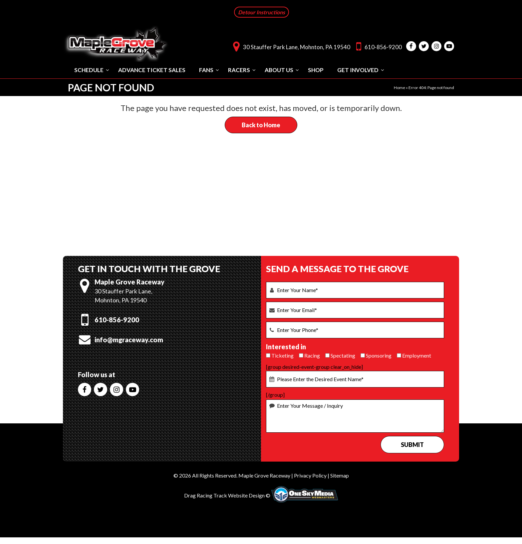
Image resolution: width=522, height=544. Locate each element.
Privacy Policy (310, 475)
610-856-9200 (377, 46)
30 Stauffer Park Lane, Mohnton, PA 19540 (290, 46)
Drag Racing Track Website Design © (227, 495)
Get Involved (358, 69)
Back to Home (261, 124)
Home (399, 87)
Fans (206, 69)
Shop (316, 69)
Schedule (89, 69)
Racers (239, 69)
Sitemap (339, 475)
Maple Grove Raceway (264, 475)
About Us (279, 69)
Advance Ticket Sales (151, 69)
